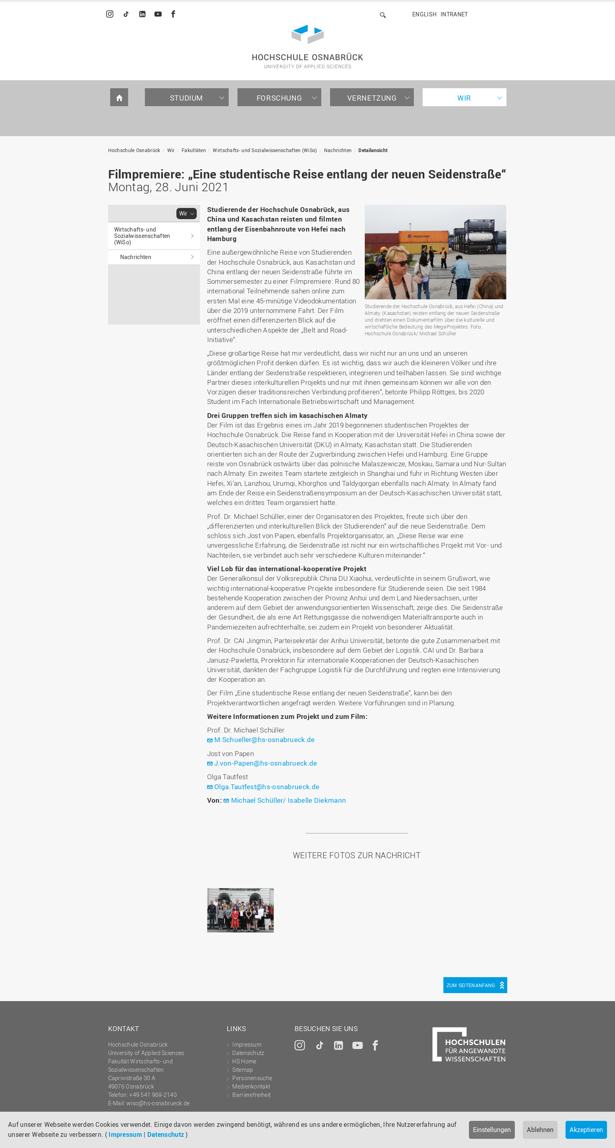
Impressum (125, 1134)
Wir (464, 98)
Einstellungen (492, 1129)
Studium (186, 98)
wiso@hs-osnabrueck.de (158, 1103)
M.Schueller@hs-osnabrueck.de (264, 739)
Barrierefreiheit (251, 1095)
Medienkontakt (251, 1086)
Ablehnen (540, 1129)
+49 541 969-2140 (153, 1095)
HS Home (244, 1061)
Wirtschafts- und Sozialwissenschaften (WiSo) (265, 150)
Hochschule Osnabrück (134, 150)
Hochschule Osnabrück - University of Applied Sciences (307, 46)
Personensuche (252, 1078)
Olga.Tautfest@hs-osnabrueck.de (266, 786)
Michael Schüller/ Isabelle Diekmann (288, 800)
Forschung (279, 98)
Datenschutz (165, 1134)
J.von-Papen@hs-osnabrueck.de (265, 763)
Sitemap (242, 1069)
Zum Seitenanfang (471, 985)
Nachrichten (338, 150)
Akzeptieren (586, 1129)
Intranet (454, 14)
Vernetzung (372, 98)
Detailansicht (373, 150)
